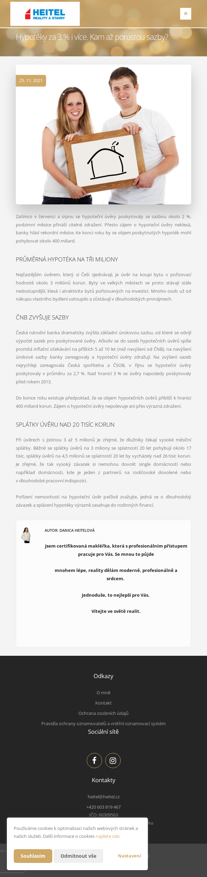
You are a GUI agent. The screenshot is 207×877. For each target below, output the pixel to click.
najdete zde (107, 836)
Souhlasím (33, 856)
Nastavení (129, 856)
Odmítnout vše (78, 856)
